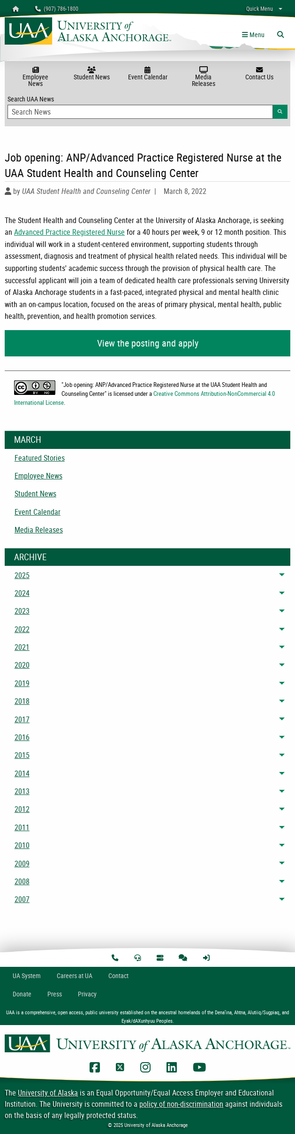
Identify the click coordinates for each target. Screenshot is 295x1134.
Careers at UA (74, 975)
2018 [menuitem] (22, 701)
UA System (27, 975)
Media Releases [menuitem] (39, 530)
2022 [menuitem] (22, 629)
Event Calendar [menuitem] (38, 512)
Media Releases (203, 77)
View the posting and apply (147, 343)
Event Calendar (147, 74)
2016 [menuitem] (22, 737)
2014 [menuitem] (22, 773)
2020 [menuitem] (22, 665)
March (27, 439)
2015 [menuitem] (22, 755)
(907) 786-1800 (56, 8)
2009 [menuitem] (22, 863)
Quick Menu (259, 8)
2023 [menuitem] (22, 611)
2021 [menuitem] (22, 647)
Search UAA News (147, 106)
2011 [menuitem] (22, 827)
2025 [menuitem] (22, 575)
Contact (118, 975)
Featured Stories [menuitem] (40, 458)
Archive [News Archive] (30, 557)
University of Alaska (48, 1093)
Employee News (35, 77)
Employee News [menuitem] (38, 476)
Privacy (87, 993)
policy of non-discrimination (181, 1104)
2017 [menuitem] (22, 719)
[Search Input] (140, 112)
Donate (22, 993)
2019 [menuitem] (22, 683)
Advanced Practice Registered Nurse (69, 232)
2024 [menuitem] (22, 593)
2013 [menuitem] (22, 791)
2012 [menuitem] (22, 809)
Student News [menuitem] (35, 493)
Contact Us (260, 74)
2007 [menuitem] (22, 899)
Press (54, 993)
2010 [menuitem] (22, 845)
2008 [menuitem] (22, 881)
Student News (91, 74)
